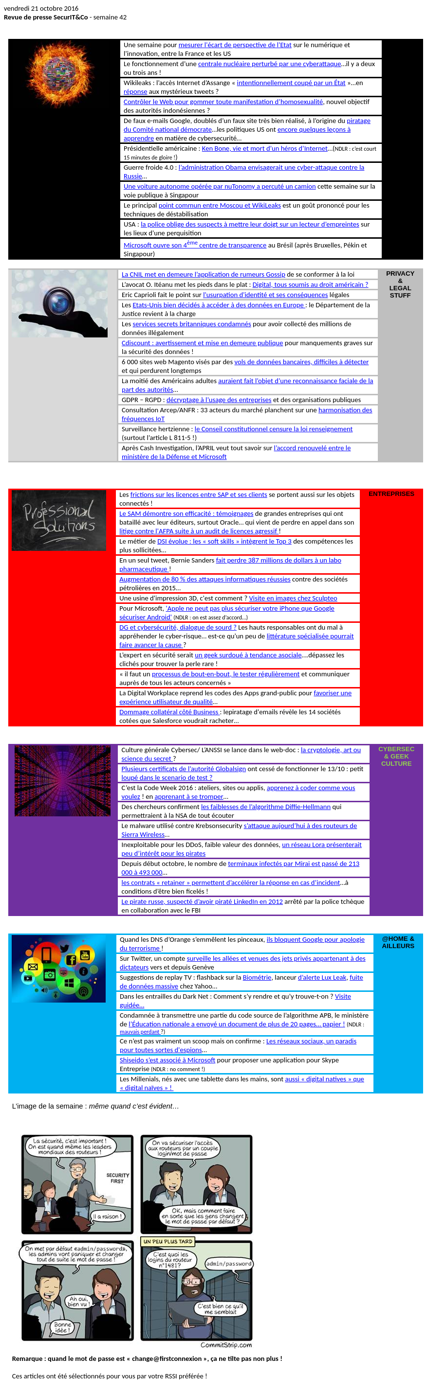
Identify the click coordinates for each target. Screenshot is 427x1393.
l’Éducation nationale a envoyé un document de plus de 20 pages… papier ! (237, 1024)
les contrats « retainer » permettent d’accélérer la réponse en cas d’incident (231, 882)
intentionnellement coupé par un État (291, 82)
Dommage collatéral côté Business (169, 711)
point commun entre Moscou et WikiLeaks (220, 205)
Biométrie (257, 977)
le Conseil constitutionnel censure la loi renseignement (274, 428)
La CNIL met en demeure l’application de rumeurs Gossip (203, 274)
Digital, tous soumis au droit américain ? (311, 284)
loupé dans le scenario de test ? (167, 777)
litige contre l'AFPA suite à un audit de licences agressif (198, 531)
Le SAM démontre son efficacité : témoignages (186, 513)
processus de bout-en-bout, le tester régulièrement (225, 674)
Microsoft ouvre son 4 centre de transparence (195, 245)
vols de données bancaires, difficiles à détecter (301, 361)
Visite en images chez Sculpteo (293, 598)
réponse (135, 91)
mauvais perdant (140, 1031)
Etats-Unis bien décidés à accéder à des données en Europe (219, 304)
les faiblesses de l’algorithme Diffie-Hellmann (266, 806)
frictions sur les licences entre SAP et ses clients (198, 494)
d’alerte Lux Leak (322, 977)
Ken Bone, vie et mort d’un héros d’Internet (265, 148)
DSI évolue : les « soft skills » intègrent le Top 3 (224, 541)
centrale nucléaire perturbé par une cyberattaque (269, 63)
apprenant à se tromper (189, 796)
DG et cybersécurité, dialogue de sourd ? (178, 627)
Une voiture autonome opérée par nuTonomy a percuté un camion (220, 186)
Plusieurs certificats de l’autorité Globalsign (184, 768)
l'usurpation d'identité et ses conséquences (265, 294)
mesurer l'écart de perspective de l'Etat (235, 44)
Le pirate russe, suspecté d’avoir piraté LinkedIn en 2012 (202, 901)
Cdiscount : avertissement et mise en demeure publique (202, 342)
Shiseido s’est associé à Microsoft (167, 1060)
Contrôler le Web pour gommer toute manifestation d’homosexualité (223, 101)
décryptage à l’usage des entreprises (219, 399)
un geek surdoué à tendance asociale (248, 655)
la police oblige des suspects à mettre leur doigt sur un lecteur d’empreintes (250, 224)
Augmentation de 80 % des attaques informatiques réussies (204, 579)
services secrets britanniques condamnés (192, 323)
